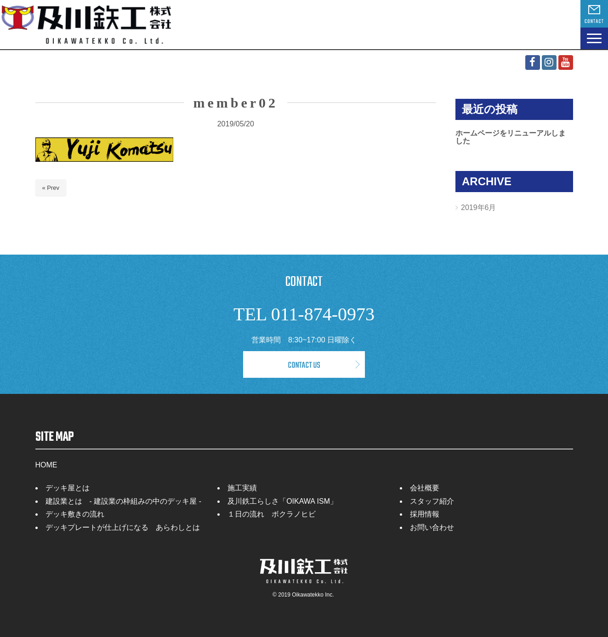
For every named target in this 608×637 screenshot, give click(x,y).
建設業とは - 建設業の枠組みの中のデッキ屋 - (123, 501)
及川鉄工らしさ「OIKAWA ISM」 (282, 501)
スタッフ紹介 (432, 501)
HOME (46, 465)
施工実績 (242, 488)
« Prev (51, 187)
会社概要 (424, 488)
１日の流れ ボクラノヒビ (271, 514)
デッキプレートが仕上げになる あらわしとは (122, 527)
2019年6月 (478, 207)
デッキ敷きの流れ (74, 514)
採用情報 (424, 514)
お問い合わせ (432, 527)
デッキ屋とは (67, 488)
